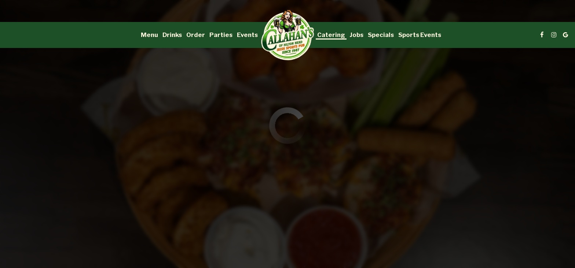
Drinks (172, 34)
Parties (220, 34)
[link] (287, 35)
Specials (381, 34)
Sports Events (419, 34)
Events (247, 34)
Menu (149, 34)
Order (195, 34)
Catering (331, 34)
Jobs (356, 34)
